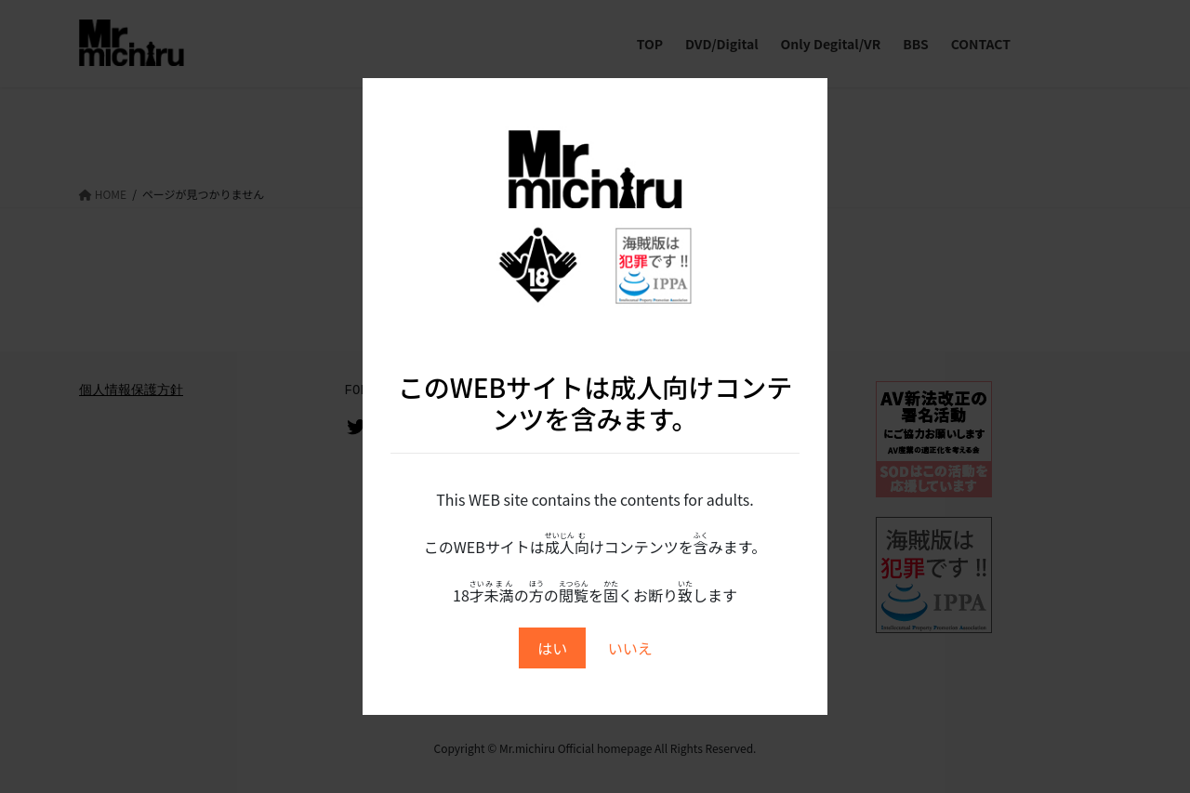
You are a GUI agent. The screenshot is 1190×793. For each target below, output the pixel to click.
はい (552, 648)
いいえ (630, 648)
